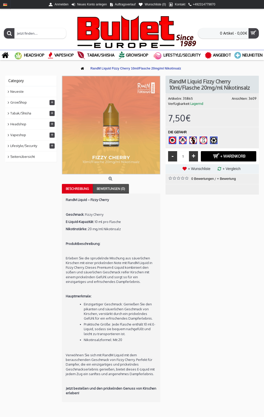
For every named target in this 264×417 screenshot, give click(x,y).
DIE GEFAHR (177, 132)
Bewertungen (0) (111, 189)
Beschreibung (77, 189)
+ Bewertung (226, 179)
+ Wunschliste (199, 169)
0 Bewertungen (202, 179)
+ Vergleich (231, 169)
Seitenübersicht (22, 157)
